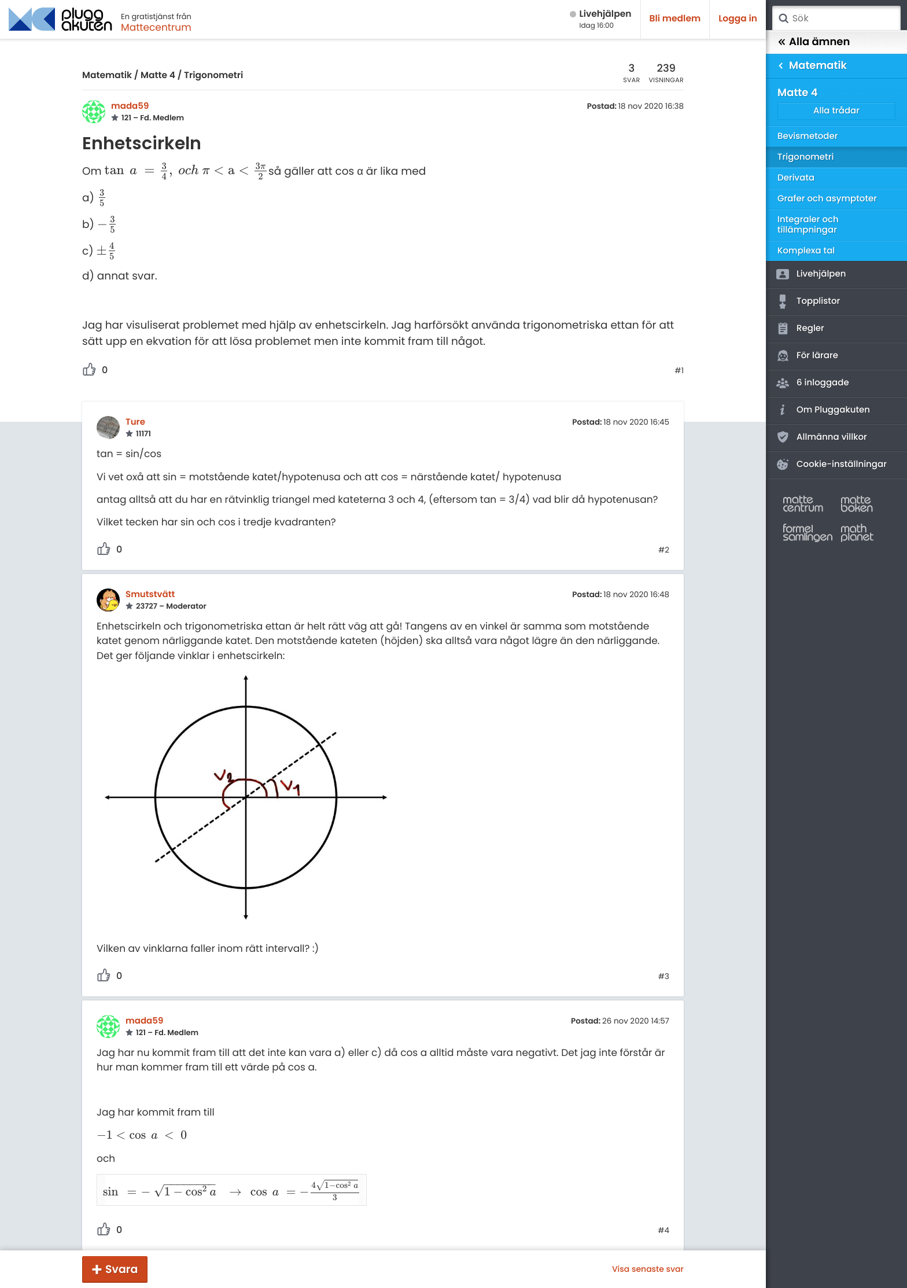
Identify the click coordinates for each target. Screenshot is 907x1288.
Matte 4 (158, 75)
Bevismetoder (807, 136)
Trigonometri (213, 75)
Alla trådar (836, 111)
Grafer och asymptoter (827, 199)
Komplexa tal (806, 251)
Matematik (107, 75)
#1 (679, 371)
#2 (663, 550)
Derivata (795, 178)
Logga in (737, 19)
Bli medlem (675, 19)
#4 (663, 1216)
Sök (783, 18)
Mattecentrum (156, 27)
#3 (663, 976)
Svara (121, 1269)
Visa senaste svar (648, 1269)
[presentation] (187, 171)
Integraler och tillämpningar (808, 225)
